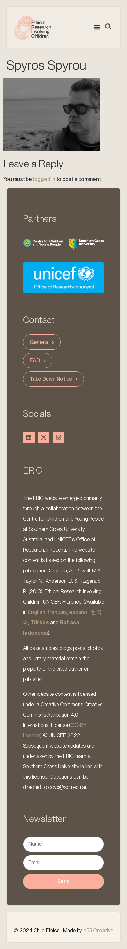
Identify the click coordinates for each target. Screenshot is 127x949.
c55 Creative (98, 930)
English (36, 612)
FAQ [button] (38, 360)
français (57, 612)
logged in (44, 179)
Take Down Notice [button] (54, 379)
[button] (97, 27)
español (79, 612)
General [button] (43, 342)
